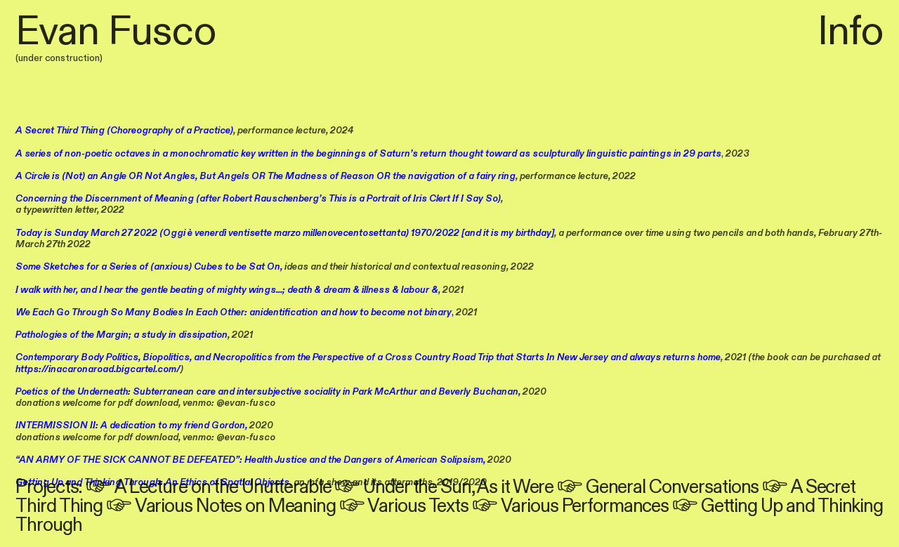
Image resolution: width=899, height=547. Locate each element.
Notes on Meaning (264, 506)
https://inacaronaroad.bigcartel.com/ (98, 369)
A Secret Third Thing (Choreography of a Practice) (124, 130)
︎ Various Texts (403, 506)
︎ (100, 487)
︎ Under (371, 487)
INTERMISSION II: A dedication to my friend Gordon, (131, 425)
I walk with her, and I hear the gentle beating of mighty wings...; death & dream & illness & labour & (226, 290)
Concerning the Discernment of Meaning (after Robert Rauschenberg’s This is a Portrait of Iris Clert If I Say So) (258, 198)
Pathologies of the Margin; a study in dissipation (121, 335)
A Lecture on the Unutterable (223, 487)
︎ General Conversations (658, 487)
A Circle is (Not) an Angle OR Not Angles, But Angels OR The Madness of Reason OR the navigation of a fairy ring (265, 176)
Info (851, 32)
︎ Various (149, 506)
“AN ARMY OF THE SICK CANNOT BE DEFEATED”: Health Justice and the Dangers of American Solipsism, (250, 460)
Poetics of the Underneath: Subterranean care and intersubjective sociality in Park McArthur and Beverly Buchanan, (267, 391)
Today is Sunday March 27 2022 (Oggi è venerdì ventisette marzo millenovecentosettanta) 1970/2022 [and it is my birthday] (284, 233)
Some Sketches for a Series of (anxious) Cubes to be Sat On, (148, 267)
